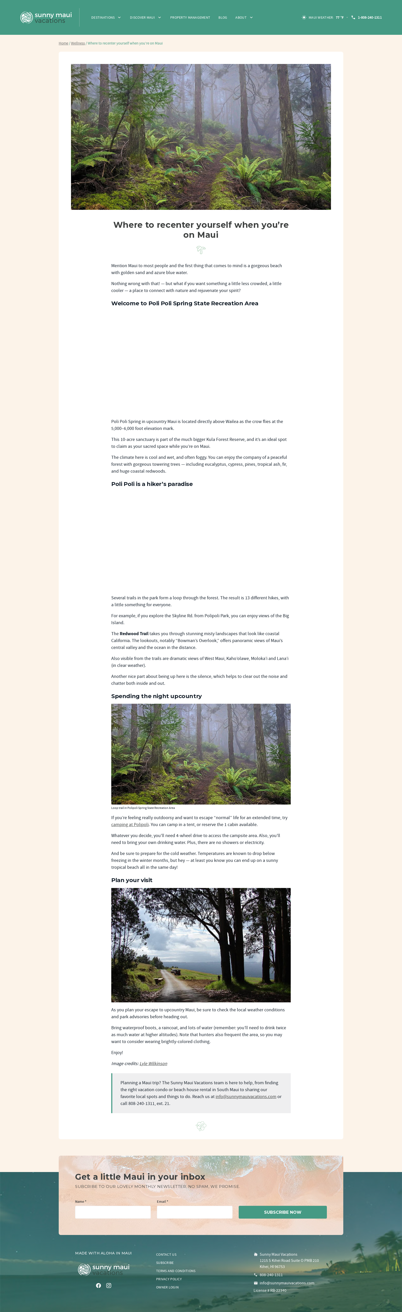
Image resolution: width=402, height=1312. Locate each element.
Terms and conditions (176, 1270)
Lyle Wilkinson (153, 1064)
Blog (222, 17)
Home (63, 43)
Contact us (166, 1254)
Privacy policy (169, 1279)
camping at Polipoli (130, 825)
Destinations (103, 17)
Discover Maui (142, 17)
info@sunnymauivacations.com (246, 1097)
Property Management (190, 17)
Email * (162, 1202)
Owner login (167, 1287)
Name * (80, 1202)
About (240, 17)
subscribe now (283, 1212)
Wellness (78, 43)
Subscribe (165, 1262)
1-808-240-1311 (366, 17)
